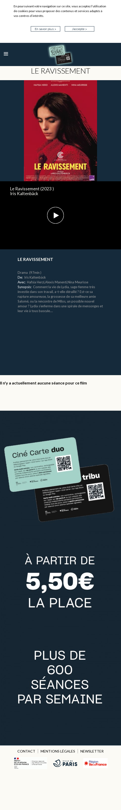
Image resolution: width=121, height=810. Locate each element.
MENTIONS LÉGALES (58, 751)
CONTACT (26, 751)
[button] (55, 215)
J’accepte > (79, 29)
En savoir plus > (45, 29)
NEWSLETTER (92, 751)
